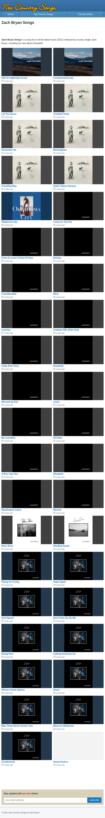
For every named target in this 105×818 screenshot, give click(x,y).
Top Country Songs (43, 14)
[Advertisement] (52, 31)
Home (11, 14)
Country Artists (85, 14)
